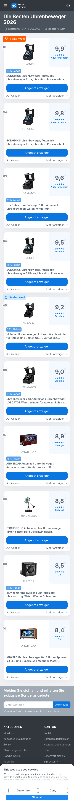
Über (47, 750)
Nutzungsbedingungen (57, 744)
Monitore (9, 733)
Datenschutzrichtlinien (56, 738)
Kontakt (48, 733)
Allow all (37, 797)
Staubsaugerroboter (15, 750)
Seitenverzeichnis (54, 755)
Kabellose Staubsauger (17, 738)
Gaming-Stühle (12, 755)
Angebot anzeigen (37, 88)
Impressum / (51, 761)
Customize (23, 790)
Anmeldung (61, 704)
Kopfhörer (9, 761)
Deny (53, 790)
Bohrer (8, 744)
